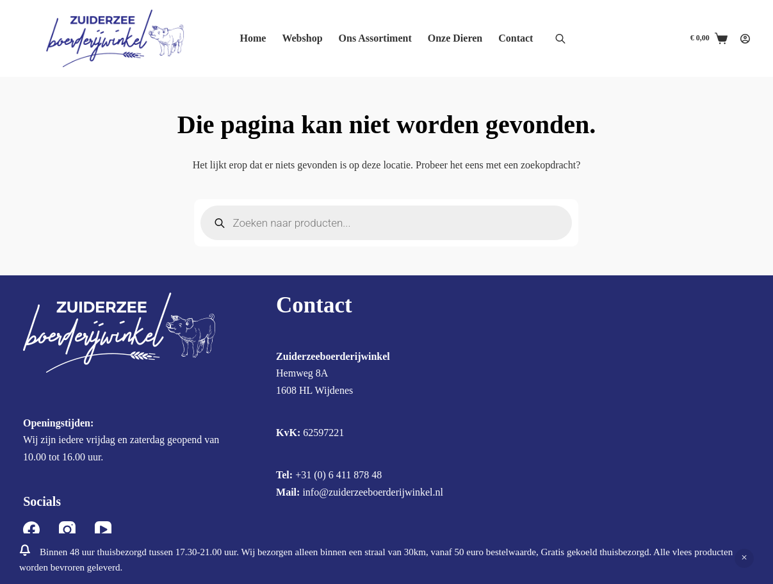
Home (253, 38)
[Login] (745, 39)
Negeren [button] (744, 558)
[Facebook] (31, 529)
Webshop (302, 38)
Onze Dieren (455, 38)
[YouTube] (103, 529)
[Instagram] (67, 529)
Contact (515, 38)
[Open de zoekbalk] (560, 38)
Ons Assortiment (375, 38)
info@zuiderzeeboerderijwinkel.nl (372, 492)
